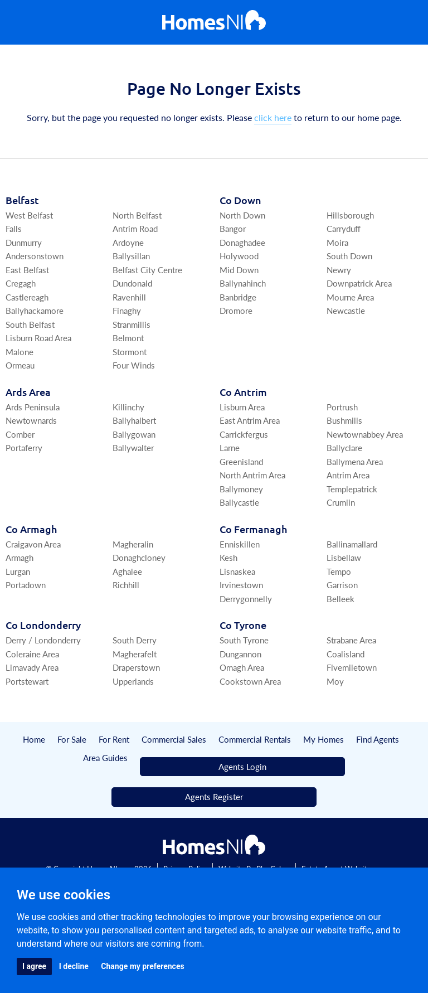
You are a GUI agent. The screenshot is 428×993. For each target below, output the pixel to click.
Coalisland (345, 654)
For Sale (71, 739)
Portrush (342, 407)
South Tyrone (244, 640)
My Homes (323, 739)
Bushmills (344, 420)
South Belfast (30, 324)
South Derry (135, 640)
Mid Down (239, 269)
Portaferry (24, 447)
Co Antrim (243, 391)
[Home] (214, 22)
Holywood (239, 255)
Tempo (339, 571)
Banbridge (238, 297)
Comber (20, 434)
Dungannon (240, 654)
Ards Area (28, 391)
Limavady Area (32, 667)
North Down (242, 215)
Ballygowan (134, 434)
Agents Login (242, 766)
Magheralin (133, 544)
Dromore (236, 310)
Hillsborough (350, 215)
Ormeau (20, 365)
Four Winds (134, 365)
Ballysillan (131, 255)
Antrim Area (348, 475)
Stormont (130, 351)
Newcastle (346, 310)
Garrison (342, 584)
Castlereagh (27, 297)
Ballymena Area (355, 461)
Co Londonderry (43, 624)
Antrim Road (135, 228)
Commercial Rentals (254, 739)
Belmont (128, 337)
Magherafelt (135, 654)
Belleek (340, 598)
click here (272, 117)
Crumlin (341, 502)
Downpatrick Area (359, 283)
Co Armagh (31, 528)
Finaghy (127, 310)
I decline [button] (74, 966)
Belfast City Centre (147, 269)
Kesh (228, 557)
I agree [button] (34, 966)
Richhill (126, 584)
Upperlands (133, 681)
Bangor (233, 228)
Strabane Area (351, 640)
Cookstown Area (250, 681)
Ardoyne (128, 242)
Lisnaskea (237, 571)
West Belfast (29, 215)
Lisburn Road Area (38, 337)
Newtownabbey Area (365, 434)
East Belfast (27, 269)
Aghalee (127, 571)
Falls (14, 228)
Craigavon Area (33, 544)
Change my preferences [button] (142, 966)
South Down (349, 255)
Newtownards (31, 420)
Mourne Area (350, 297)
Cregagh (21, 283)
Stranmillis (131, 324)
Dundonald (132, 283)
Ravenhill (129, 297)
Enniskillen (240, 544)
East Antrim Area (250, 420)
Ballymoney (241, 489)
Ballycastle (239, 502)
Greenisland (241, 461)
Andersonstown (35, 255)
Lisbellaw (344, 557)
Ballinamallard (352, 544)
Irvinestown (241, 584)
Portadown (26, 584)
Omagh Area (242, 667)
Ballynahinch (243, 283)
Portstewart (27, 681)
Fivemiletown (352, 667)
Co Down (240, 199)
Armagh (19, 557)
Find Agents (377, 739)
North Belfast (137, 215)
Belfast (22, 199)
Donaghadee (242, 242)
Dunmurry (24, 242)
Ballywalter (133, 447)
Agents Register (214, 796)
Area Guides (105, 757)
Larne (230, 447)
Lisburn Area (242, 407)
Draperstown (136, 667)
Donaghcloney (139, 557)
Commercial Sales (174, 739)
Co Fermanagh (253, 528)
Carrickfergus (244, 434)
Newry (339, 269)
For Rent (114, 739)
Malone (19, 351)
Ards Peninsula (33, 407)
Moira (337, 242)
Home (34, 739)
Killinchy (128, 407)
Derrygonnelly (246, 598)
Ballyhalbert (134, 420)
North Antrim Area (252, 475)
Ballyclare (344, 447)
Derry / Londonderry (43, 640)
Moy (335, 681)
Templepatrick (352, 489)
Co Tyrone (243, 624)
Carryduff (344, 228)
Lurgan (18, 571)
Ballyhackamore (35, 310)
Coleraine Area (32, 654)
